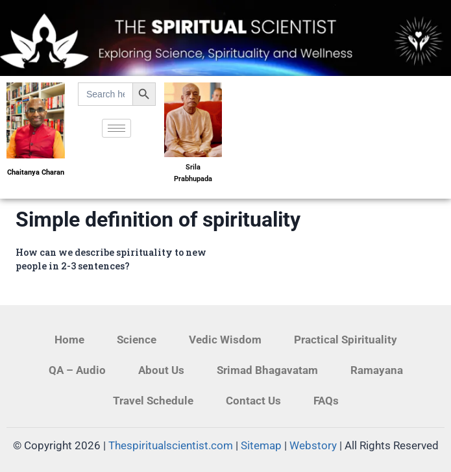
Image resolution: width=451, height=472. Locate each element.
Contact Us (253, 400)
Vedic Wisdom (225, 339)
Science (136, 339)
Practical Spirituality (345, 339)
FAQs (326, 400)
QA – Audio (77, 370)
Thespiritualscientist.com (170, 445)
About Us (161, 370)
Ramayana (376, 370)
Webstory (313, 445)
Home (69, 339)
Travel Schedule (153, 400)
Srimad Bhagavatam (267, 370)
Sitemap (261, 445)
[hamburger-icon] (116, 128)
